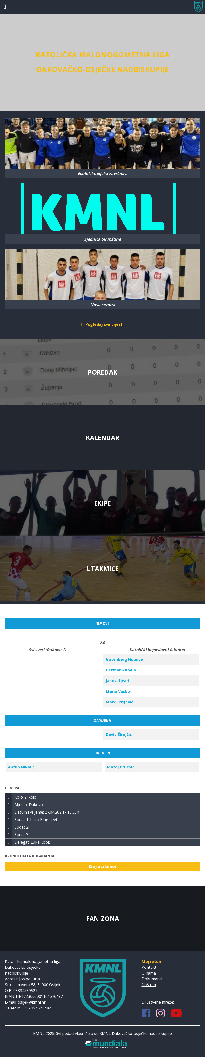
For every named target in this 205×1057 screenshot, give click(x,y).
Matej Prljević (119, 702)
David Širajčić (119, 734)
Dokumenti (152, 979)
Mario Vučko (118, 691)
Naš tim (149, 984)
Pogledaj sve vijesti (102, 324)
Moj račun (151, 961)
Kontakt (149, 967)
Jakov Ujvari (117, 680)
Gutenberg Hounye (124, 659)
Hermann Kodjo (121, 670)
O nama (149, 973)
